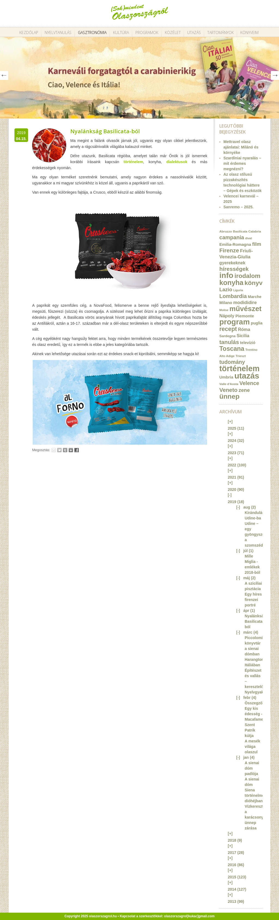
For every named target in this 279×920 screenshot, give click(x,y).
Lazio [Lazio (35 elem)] (225, 289)
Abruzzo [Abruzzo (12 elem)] (225, 231)
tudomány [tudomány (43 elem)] (232, 362)
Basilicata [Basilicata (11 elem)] (240, 231)
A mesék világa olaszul (252, 746)
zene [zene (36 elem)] (244, 390)
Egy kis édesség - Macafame (254, 713)
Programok (146, 32)
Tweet (59, 450)
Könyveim (249, 32)
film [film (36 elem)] (256, 244)
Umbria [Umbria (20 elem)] (226, 377)
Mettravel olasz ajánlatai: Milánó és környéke (240, 147)
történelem (133, 162)
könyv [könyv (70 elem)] (253, 282)
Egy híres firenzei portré (253, 599)
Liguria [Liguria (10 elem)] (238, 290)
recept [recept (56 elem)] (228, 329)
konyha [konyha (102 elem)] (231, 282)
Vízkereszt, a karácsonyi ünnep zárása (255, 817)
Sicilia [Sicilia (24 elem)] (242, 335)
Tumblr (65, 450)
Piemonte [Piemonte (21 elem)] (244, 316)
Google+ (71, 450)
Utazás (194, 32)
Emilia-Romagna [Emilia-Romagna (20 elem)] (235, 244)
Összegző (253, 703)
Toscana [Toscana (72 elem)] (231, 348)
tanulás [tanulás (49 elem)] (229, 342)
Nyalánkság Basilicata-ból (105, 131)
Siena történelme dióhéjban (254, 795)
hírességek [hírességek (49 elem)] (234, 269)
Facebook (76, 450)
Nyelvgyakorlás (259, 692)
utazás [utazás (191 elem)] (246, 375)
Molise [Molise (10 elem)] (223, 310)
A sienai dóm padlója (252, 768)
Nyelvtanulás (58, 32)
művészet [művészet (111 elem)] (245, 308)
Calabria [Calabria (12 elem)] (254, 231)
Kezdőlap (28, 32)
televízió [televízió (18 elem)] (247, 342)
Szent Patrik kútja (250, 730)
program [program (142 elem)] (234, 322)
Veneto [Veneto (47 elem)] (228, 390)
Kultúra (121, 32)
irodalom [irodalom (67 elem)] (247, 275)
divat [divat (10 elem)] (248, 238)
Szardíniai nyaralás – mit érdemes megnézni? (242, 163)
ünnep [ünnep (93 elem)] (229, 396)
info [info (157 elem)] (226, 275)
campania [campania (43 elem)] (231, 237)
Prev (4, 75)
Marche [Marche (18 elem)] (255, 297)
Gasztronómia (92, 32)
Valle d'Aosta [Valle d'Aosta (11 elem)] (228, 384)
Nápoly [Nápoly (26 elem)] (226, 315)
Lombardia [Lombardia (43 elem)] (233, 296)
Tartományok (220, 32)
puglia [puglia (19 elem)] (257, 323)
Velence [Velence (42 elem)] (249, 383)
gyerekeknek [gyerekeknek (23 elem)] (232, 263)
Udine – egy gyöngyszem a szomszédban (257, 534)
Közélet (173, 32)
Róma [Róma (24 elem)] (244, 329)
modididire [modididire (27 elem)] (245, 302)
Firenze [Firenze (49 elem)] (229, 250)
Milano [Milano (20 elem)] (225, 303)
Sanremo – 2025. (238, 207)
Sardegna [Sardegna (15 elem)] (227, 336)
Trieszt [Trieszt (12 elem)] (241, 356)
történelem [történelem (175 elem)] (239, 368)
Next (275, 75)
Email (53, 450)
